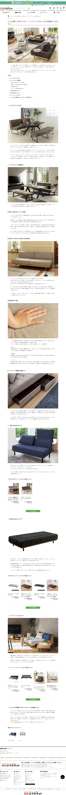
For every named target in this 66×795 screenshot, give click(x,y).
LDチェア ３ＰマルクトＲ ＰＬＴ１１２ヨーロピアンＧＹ (26, 499)
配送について (17, 780)
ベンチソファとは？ (15, 78)
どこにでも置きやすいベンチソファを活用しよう (21, 97)
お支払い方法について (18, 776)
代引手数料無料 (3, 773)
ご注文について (28, 773)
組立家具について (18, 778)
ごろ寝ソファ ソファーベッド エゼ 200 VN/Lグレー (13, 687)
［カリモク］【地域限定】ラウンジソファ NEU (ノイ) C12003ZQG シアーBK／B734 (13, 499)
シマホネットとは (18, 773)
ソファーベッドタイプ (16, 95)
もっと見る (33, 511)
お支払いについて (29, 775)
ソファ (19, 740)
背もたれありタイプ (15, 90)
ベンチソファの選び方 (16, 80)
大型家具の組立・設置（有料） (6, 775)
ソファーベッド (11, 740)
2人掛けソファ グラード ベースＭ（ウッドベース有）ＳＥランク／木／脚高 (52, 595)
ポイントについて (29, 782)
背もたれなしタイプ (15, 93)
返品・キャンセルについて (19, 782)
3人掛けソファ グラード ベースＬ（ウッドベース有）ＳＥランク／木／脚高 (26, 595)
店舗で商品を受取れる (4, 778)
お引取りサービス (4, 780)
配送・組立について (29, 778)
